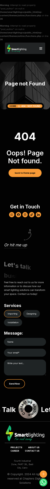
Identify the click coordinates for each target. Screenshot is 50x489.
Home (13, 106)
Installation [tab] (13, 322)
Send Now (14, 383)
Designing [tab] (31, 313)
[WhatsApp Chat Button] (43, 482)
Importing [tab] (12, 313)
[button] (41, 48)
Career (15, 451)
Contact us (32, 451)
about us (33, 447)
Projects (16, 447)
